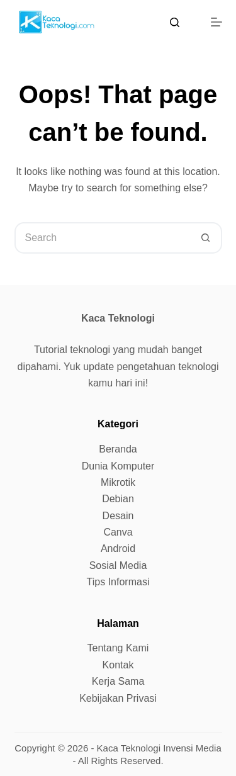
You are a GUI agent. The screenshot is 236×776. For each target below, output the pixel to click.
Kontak (118, 665)
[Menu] (216, 22)
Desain (118, 515)
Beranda (118, 449)
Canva (117, 532)
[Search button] (206, 238)
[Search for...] (102, 238)
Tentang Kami (118, 648)
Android (118, 548)
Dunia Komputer (118, 466)
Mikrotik (118, 482)
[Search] (174, 22)
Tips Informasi (118, 581)
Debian (118, 498)
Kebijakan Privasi (118, 698)
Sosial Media (118, 565)
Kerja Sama (118, 681)
